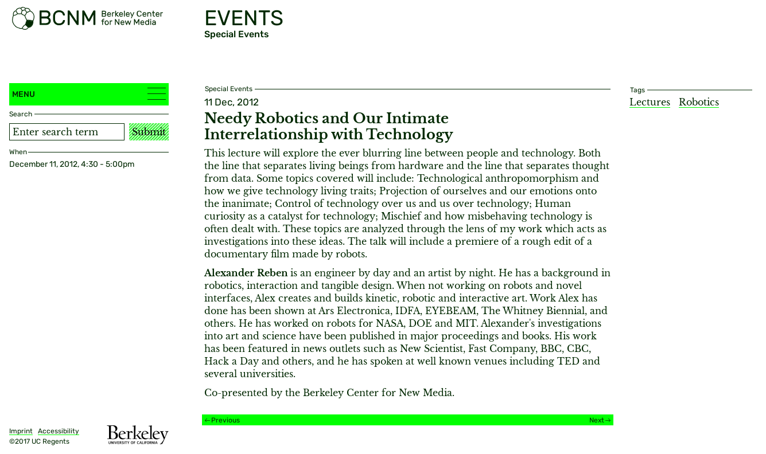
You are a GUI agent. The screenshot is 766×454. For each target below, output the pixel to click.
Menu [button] (89, 94)
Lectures (649, 102)
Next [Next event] (596, 420)
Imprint (21, 431)
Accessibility (58, 431)
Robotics (699, 102)
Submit (149, 132)
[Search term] (67, 131)
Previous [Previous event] (225, 420)
